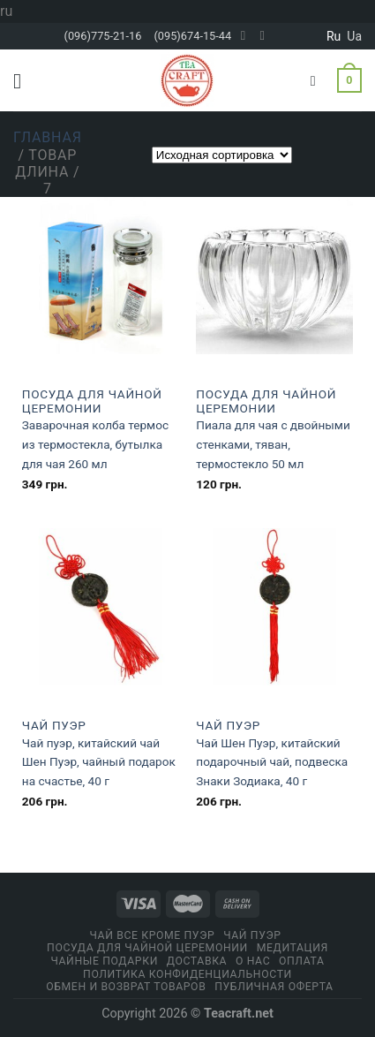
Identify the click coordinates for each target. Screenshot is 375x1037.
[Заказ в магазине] (222, 155)
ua (354, 36)
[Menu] (23, 80)
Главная (47, 137)
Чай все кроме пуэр (151, 935)
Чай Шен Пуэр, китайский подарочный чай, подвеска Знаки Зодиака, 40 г (272, 762)
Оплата (302, 961)
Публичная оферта (274, 986)
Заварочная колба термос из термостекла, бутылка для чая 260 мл (95, 444)
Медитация (292, 948)
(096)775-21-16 (103, 35)
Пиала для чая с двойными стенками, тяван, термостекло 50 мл (272, 444)
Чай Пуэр (54, 725)
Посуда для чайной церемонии (92, 401)
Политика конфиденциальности (187, 974)
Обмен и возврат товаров (126, 986)
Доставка (197, 961)
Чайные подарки (104, 961)
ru (333, 36)
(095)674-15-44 (192, 35)
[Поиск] (318, 81)
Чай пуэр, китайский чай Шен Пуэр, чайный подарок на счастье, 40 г (99, 762)
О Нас (253, 961)
